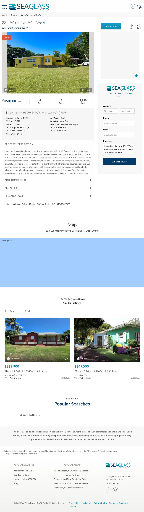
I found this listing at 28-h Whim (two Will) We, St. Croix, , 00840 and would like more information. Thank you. (119, 149)
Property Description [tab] (19, 144)
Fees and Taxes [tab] (14, 195)
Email (106, 129)
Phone (106, 118)
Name (107, 106)
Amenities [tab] (11, 187)
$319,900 (12, 366)
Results (14, 15)
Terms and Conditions (119, 503)
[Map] (120, 55)
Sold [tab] (27, 311)
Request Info (110, 26)
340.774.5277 (116, 93)
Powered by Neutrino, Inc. (80, 503)
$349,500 (81, 366)
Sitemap (72, 506)
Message (107, 141)
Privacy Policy (100, 503)
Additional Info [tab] (15, 180)
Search (4, 15)
